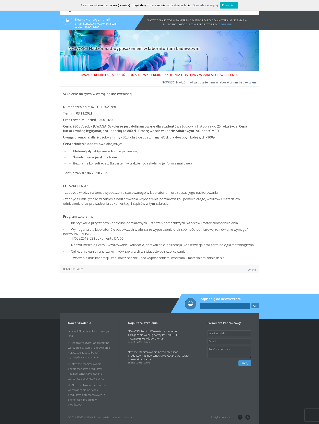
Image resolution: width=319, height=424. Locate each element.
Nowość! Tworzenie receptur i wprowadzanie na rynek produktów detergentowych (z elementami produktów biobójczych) (88, 394)
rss (247, 417)
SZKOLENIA (229, 75)
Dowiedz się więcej (205, 5)
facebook (240, 417)
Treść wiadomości (229, 352)
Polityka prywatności (223, 417)
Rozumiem (229, 5)
